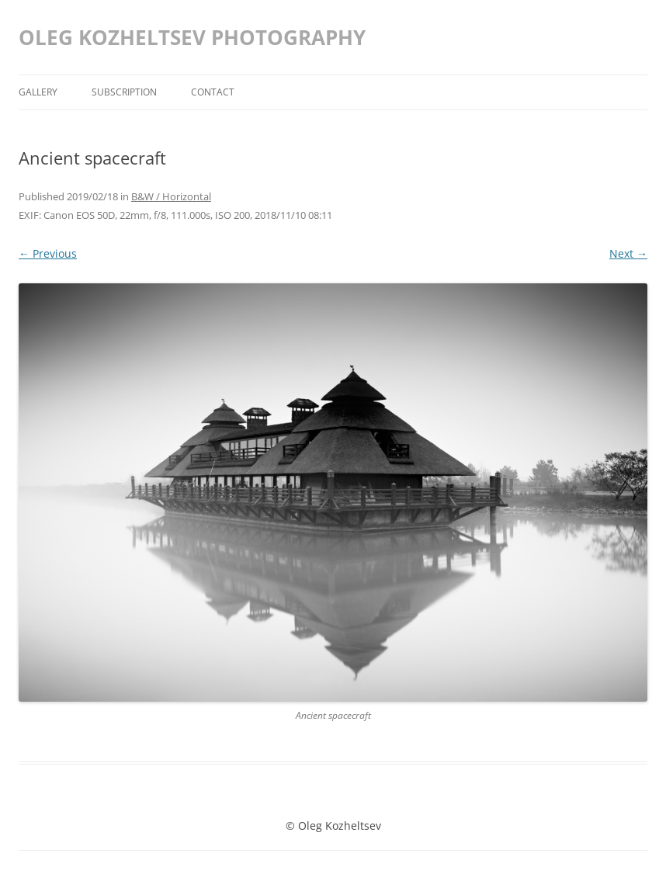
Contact (212, 92)
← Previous (48, 253)
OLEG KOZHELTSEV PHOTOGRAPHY (192, 37)
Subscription (124, 92)
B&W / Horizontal (171, 196)
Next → (628, 253)
